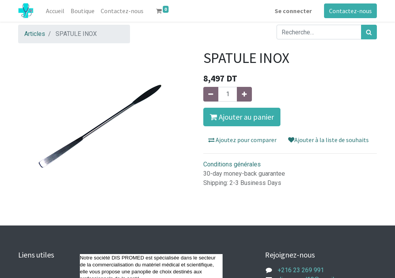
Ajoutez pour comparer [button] (242, 140)
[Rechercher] (369, 32)
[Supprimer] (210, 94)
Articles (34, 33)
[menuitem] (55, 11)
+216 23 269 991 (301, 270)
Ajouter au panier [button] (242, 117)
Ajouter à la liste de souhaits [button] (328, 140)
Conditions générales (232, 164)
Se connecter (293, 11)
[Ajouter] (244, 94)
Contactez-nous (350, 11)
